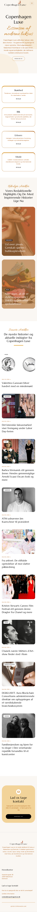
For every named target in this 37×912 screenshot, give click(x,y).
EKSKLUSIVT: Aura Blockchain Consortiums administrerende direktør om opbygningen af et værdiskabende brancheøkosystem (18, 699)
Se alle (18, 99)
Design (7, 716)
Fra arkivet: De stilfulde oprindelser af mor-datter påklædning (16, 564)
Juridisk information (8, 894)
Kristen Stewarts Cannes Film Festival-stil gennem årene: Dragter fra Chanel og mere (17, 609)
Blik (7, 289)
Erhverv (9, 240)
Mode (6, 354)
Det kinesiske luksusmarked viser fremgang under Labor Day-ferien (17, 428)
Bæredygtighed (10, 664)
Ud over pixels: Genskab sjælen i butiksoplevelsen (15, 248)
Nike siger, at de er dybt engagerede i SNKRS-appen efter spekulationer (17, 298)
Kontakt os (18, 816)
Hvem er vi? (18, 58)
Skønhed (7, 490)
